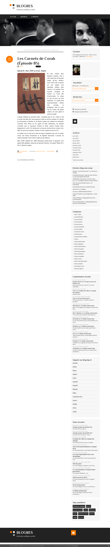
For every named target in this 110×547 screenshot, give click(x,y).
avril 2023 (75, 136)
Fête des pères (77, 464)
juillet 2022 (76, 157)
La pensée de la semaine (80, 236)
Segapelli (75, 385)
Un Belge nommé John (87, 305)
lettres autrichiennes (80, 246)
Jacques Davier (77, 281)
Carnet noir (76, 189)
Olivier (74, 407)
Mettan (75, 366)
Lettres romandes (79, 256)
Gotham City (55, 50)
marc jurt (81, 517)
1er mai (75, 191)
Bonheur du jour (90, 187)
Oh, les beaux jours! (84, 298)
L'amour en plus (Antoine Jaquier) (32, 50)
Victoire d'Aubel (77, 198)
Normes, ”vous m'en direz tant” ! (81, 171)
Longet (75, 411)
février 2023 (76, 140)
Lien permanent (22, 151)
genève (88, 506)
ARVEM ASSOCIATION (85, 191)
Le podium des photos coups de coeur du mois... (85, 175)
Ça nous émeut (78, 222)
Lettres (76, 239)
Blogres (25, 6)
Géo (74, 298)
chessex (92, 513)
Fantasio (75, 326)
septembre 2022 (77, 152)
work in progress (78, 268)
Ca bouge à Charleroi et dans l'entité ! (88, 180)
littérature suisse (83, 513)
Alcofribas (76, 348)
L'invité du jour (78, 234)
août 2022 (75, 154)
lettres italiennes (79, 254)
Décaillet (75, 363)
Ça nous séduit (78, 229)
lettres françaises (79, 249)
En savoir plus (75, 545)
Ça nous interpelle (79, 226)
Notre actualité (78, 263)
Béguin (74, 370)
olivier (85, 510)
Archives (23, 17)
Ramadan (75, 389)
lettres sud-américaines (80, 261)
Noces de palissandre (78, 201)
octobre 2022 (76, 150)
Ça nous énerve (78, 224)
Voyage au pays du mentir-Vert (82, 427)
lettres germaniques (79, 251)
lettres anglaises (78, 244)
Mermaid (75, 305)
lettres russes (78, 258)
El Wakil (75, 404)
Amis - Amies (77, 214)
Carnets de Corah (40, 151)
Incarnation (76, 184)
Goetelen (75, 381)
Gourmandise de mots (78, 187)
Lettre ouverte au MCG (80, 477)
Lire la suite (89, 56)
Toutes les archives (78, 160)
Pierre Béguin (77, 313)
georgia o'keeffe (77, 510)
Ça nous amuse (78, 219)
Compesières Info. (77, 396)
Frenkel (75, 341)
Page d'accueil (45, 50)
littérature (92, 510)
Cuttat (74, 378)
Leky (74, 291)
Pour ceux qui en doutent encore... (82, 183)
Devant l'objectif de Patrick (82, 176)
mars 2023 (75, 138)
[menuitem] (14, 16)
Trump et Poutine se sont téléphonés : (83, 194)
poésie (75, 513)
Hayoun (75, 400)
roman (75, 517)
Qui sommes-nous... (79, 266)
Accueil (13, 17)
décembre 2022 (77, 145)
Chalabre (83, 189)
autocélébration (78, 217)
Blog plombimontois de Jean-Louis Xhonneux (85, 202)
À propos (34, 17)
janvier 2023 (76, 143)
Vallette (75, 374)
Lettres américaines (79, 241)
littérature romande (79, 506)
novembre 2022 (77, 148)
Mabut (74, 393)
